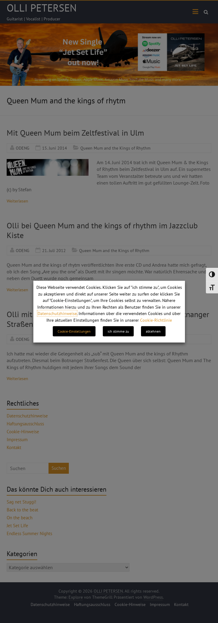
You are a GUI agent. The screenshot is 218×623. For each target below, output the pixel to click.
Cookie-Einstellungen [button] (74, 331)
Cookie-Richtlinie (156, 320)
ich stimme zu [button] (118, 331)
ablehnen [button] (153, 331)
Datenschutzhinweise (57, 313)
